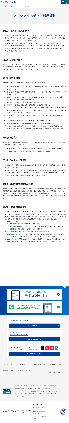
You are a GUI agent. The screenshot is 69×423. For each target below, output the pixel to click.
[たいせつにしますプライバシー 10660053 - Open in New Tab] (62, 414)
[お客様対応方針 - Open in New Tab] (43, 394)
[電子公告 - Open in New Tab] (55, 348)
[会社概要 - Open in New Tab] (55, 339)
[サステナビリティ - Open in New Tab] (55, 344)
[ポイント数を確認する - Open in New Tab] (9, 375)
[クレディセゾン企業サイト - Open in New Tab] (55, 336)
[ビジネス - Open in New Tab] (55, 341)
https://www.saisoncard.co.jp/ (25, 214)
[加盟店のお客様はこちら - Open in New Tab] (34, 302)
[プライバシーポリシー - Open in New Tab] (21, 391)
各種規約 (12, 6)
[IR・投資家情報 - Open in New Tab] (55, 346)
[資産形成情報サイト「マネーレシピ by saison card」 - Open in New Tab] (55, 366)
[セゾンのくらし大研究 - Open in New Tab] (55, 371)
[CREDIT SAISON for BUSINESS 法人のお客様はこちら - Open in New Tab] (34, 288)
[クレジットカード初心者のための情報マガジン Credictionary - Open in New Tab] (55, 360)
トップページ (5, 6)
